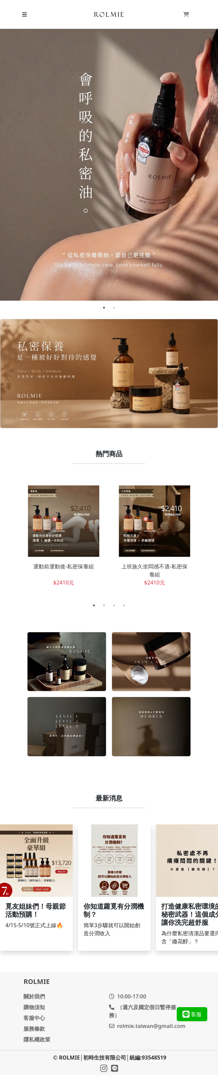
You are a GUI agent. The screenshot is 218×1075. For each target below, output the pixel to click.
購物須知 (34, 1007)
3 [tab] (114, 605)
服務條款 (34, 1028)
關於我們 (34, 996)
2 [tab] (114, 307)
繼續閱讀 (36, 887)
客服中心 (34, 1018)
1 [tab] (104, 307)
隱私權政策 (36, 1039)
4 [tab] (124, 605)
